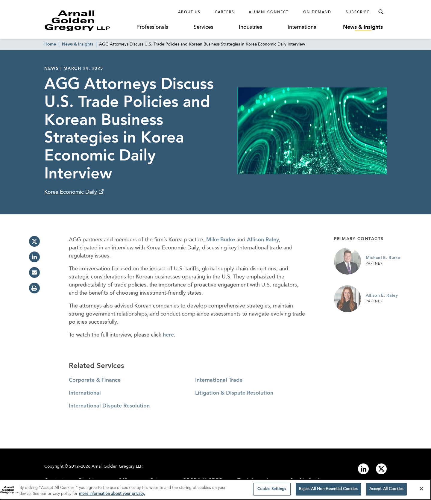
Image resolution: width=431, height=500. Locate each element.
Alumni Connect (269, 12)
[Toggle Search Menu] (381, 12)
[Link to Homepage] (88, 20)
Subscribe (358, 12)
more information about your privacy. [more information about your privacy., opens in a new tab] (112, 496)
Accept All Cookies (386, 491)
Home (50, 44)
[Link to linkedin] (363, 468)
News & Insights (363, 27)
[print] (34, 288)
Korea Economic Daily (71, 192)
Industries (250, 27)
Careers (224, 12)
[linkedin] (34, 256)
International (303, 27)
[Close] (421, 490)
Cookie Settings (271, 491)
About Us (189, 12)
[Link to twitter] (381, 468)
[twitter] (34, 241)
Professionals (152, 27)
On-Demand (317, 12)
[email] (34, 272)
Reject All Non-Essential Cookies (328, 491)
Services (203, 27)
